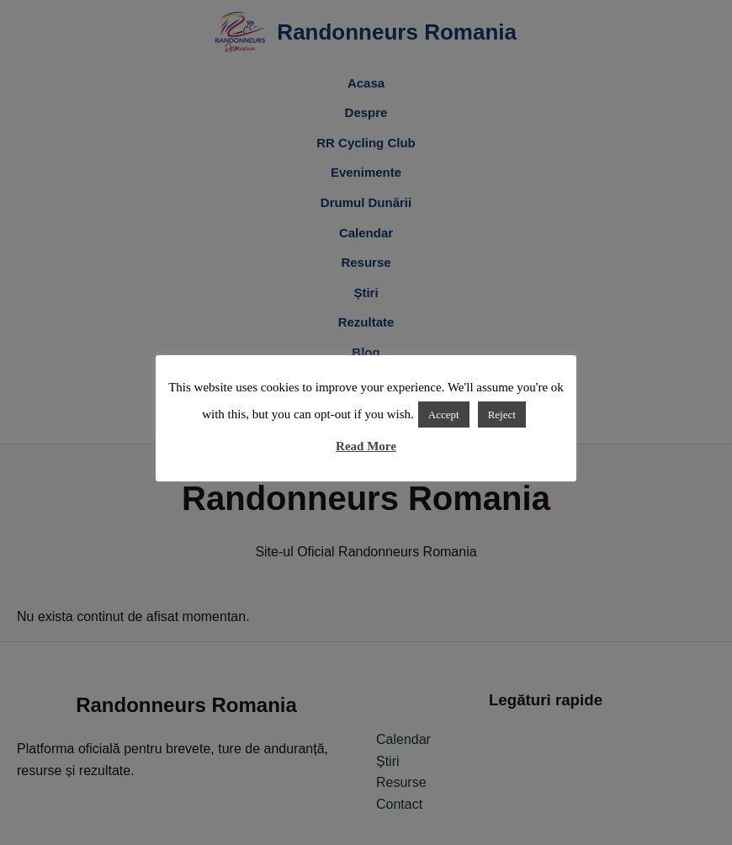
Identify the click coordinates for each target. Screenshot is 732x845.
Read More (366, 446)
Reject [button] (502, 414)
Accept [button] (443, 414)
